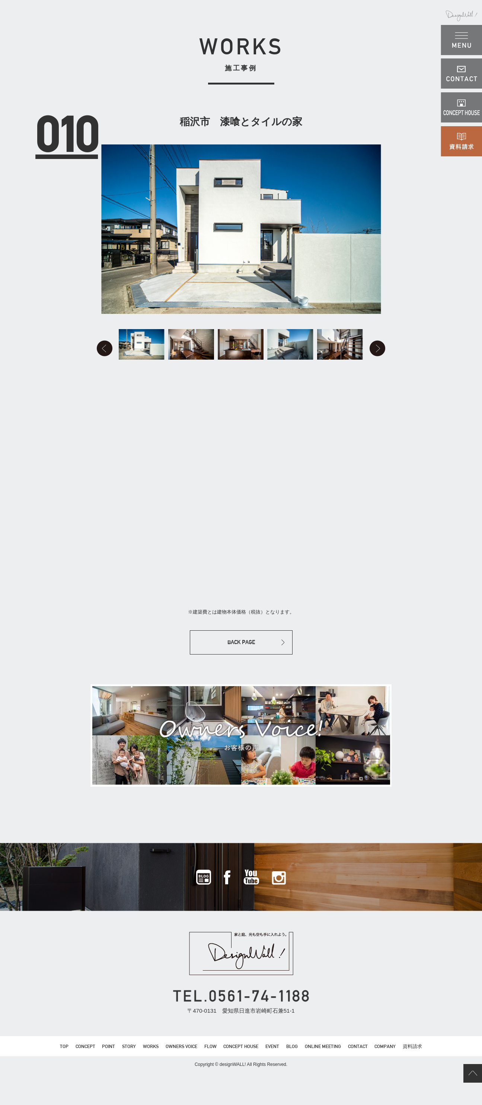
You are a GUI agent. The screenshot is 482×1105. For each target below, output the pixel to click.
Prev (84, 365)
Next (398, 365)
